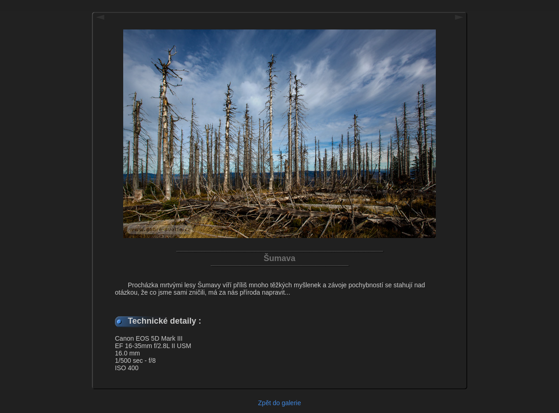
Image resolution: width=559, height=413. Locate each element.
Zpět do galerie (279, 403)
